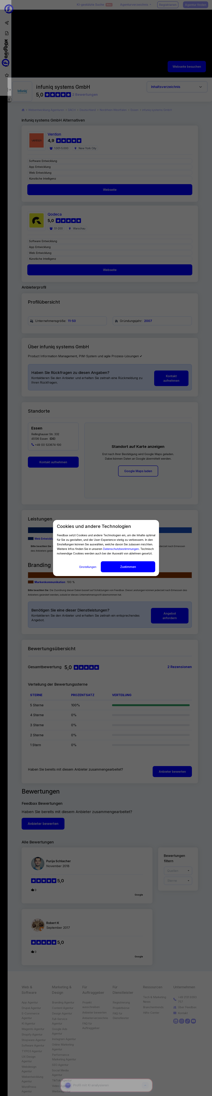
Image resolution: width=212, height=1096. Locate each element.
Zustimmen (128, 566)
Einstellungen (88, 566)
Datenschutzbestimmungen (121, 549)
